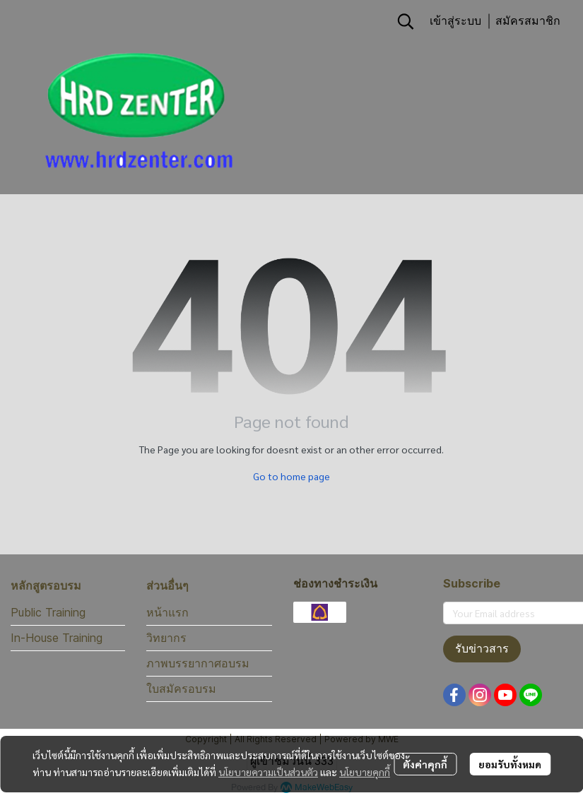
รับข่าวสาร (482, 649)
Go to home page (291, 476)
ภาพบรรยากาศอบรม (197, 663)
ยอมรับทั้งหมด (509, 764)
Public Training (48, 612)
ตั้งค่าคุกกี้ (425, 764)
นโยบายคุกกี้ (364, 772)
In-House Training (56, 638)
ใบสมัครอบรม (181, 688)
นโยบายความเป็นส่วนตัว (268, 772)
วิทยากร (166, 638)
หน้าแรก (167, 612)
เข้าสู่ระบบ (455, 21)
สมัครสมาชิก (527, 21)
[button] (406, 21)
